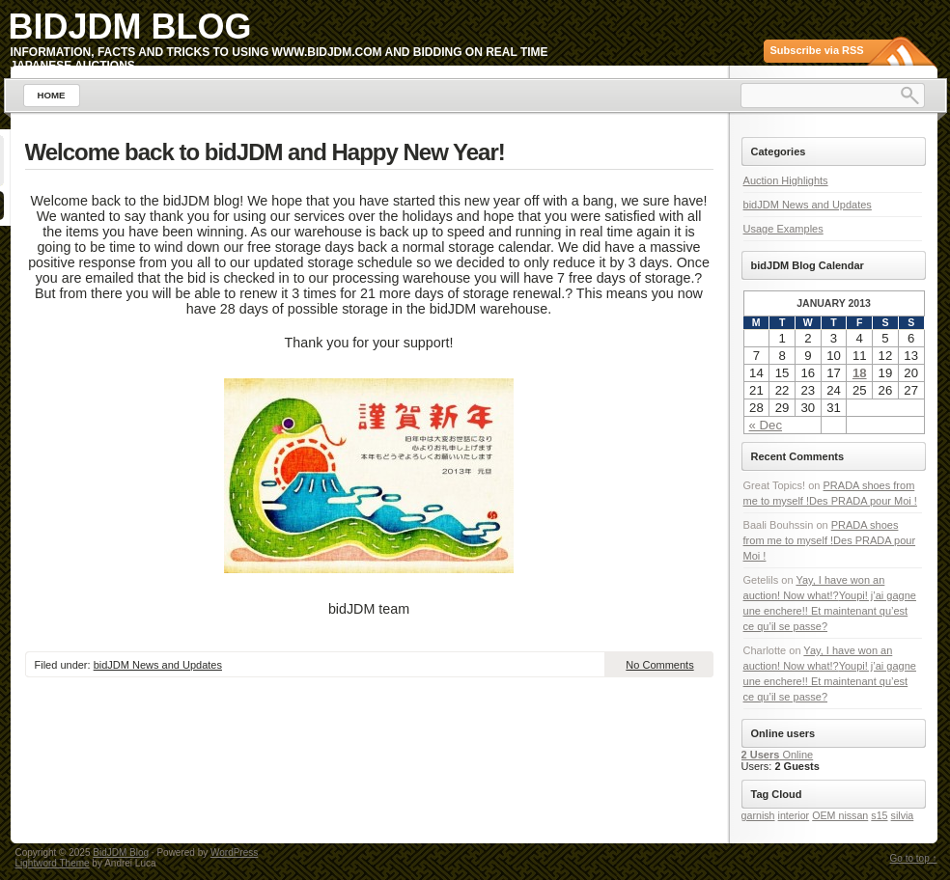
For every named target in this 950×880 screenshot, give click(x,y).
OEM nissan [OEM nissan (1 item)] (840, 815)
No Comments (659, 665)
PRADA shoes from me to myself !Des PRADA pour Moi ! (829, 540)
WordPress (234, 852)
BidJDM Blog (130, 26)
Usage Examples (783, 228)
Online (777, 754)
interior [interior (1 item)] (794, 815)
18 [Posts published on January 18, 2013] (859, 373)
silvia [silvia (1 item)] (902, 815)
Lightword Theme (52, 863)
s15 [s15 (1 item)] (879, 815)
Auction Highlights (785, 180)
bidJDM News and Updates (158, 665)
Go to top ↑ (913, 858)
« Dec (765, 425)
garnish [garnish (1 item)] (758, 815)
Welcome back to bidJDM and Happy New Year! (265, 152)
